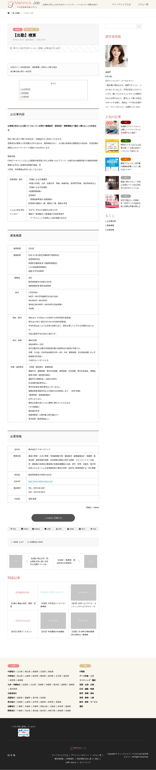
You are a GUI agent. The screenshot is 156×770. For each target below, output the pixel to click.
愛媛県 (27, 698)
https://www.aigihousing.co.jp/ (40, 481)
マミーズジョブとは (121, 4)
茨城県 (68, 711)
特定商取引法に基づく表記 (88, 759)
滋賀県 (68, 706)
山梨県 (27, 676)
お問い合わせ (71, 762)
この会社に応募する (53, 518)
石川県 (58, 676)
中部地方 (11, 676)
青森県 (58, 702)
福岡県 (64, 685)
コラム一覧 (143, 4)
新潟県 (51, 676)
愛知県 (43, 676)
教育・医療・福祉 (86, 693)
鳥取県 (51, 672)
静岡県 (20, 680)
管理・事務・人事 (31, 29)
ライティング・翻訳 (87, 680)
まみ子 (21, 542)
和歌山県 (44, 706)
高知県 (43, 698)
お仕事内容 (25, 89)
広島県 (43, 672)
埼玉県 (27, 711)
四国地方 (11, 698)
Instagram (8, 755)
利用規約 (70, 759)
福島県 (43, 702)
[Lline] (47, 529)
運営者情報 (58, 759)
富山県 (20, 676)
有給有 (40, 542)
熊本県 (56, 685)
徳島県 (20, 698)
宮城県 (20, 702)
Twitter (11, 755)
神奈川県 (51, 711)
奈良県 (60, 706)
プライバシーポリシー (80, 755)
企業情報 (24, 97)
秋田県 (51, 702)
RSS (14, 755)
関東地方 (11, 711)
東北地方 (11, 702)
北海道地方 (12, 693)
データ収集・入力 (86, 676)
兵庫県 (35, 706)
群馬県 (60, 711)
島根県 (35, 672)
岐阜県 (17, 29)
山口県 (20, 672)
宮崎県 (41, 685)
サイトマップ (85, 762)
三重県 (20, 706)
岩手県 (35, 702)
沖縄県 (48, 685)
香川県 (35, 698)
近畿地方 (11, 706)
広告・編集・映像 (86, 689)
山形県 (27, 702)
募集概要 (24, 93)
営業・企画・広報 (86, 685)
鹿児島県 (13, 689)
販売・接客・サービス (88, 702)
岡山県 (27, 672)
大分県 (33, 685)
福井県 (66, 676)
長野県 (12, 680)
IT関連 (82, 672)
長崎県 (71, 685)
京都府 (27, 706)
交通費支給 (33, 542)
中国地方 (11, 672)
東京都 (35, 711)
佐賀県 (25, 685)
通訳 (81, 706)
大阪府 (52, 706)
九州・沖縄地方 (14, 685)
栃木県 (43, 711)
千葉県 (20, 711)
